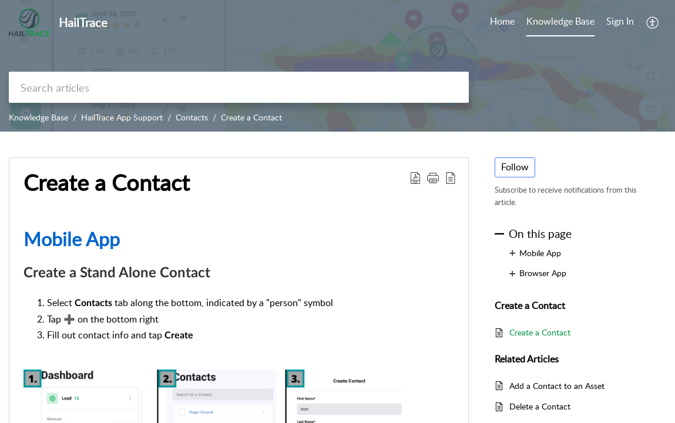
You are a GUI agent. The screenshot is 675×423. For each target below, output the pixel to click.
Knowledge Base (38, 117)
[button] (653, 22)
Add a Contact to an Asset (557, 385)
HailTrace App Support (122, 117)
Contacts (192, 117)
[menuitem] (620, 22)
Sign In (620, 21)
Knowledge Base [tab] (560, 21)
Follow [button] (515, 166)
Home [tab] (502, 21)
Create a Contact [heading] (106, 183)
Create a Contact (251, 117)
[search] (239, 87)
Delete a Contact (539, 406)
